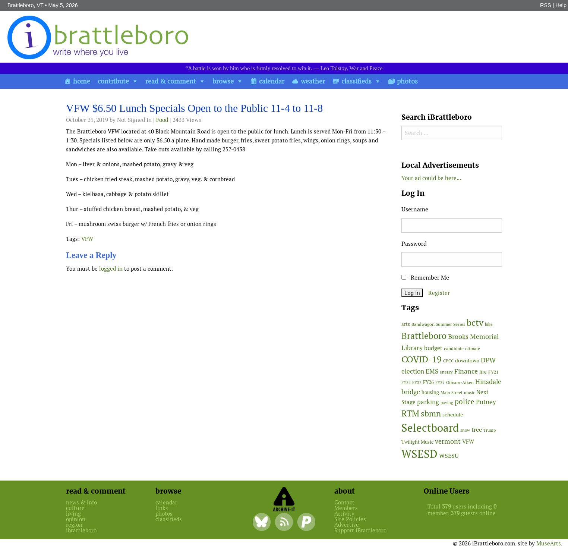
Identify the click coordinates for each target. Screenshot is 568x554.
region (74, 525)
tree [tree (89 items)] (476, 430)
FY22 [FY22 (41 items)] (406, 382)
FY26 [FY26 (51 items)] (428, 382)
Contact (344, 502)
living (73, 513)
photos (407, 81)
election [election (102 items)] (412, 371)
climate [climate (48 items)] (472, 349)
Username (414, 209)
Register (439, 292)
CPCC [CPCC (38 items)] (448, 360)
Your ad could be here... (431, 178)
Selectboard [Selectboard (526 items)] (430, 428)
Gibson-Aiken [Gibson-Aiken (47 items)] (460, 382)
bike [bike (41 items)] (489, 324)
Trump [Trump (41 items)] (489, 430)
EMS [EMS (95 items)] (432, 371)
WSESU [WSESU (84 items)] (449, 456)
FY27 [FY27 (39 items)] (440, 382)
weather (313, 81)
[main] (228, 190)
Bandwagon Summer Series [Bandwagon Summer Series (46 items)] (438, 324)
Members (346, 508)
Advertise (346, 525)
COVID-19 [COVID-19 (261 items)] (421, 359)
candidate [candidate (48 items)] (454, 349)
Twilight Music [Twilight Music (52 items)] (417, 442)
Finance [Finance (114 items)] (466, 371)
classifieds (356, 81)
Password (414, 244)
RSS (545, 5)
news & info (81, 502)
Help (561, 5)
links (161, 508)
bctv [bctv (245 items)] (475, 322)
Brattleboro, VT (25, 5)
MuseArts (548, 543)
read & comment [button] (170, 81)
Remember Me (425, 277)
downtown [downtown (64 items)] (467, 360)
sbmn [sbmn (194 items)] (431, 413)
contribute (113, 81)
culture (75, 508)
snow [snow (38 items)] (465, 430)
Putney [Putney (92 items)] (486, 402)
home (81, 81)
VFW (87, 238)
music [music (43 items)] (469, 392)
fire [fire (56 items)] (483, 372)
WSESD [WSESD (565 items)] (419, 454)
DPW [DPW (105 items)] (488, 360)
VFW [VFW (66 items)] (468, 441)
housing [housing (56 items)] (430, 392)
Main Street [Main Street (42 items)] (452, 392)
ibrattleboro (81, 530)
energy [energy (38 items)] (446, 372)
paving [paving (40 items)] (447, 402)
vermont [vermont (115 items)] (448, 441)
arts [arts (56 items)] (405, 324)
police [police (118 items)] (464, 401)
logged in (111, 268)
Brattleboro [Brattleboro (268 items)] (423, 335)
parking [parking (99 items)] (428, 402)
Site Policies (350, 519)
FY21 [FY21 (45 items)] (493, 372)
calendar (271, 81)
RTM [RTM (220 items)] (410, 413)
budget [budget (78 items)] (433, 348)
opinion (75, 519)
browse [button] (223, 81)
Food (162, 119)
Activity (344, 513)
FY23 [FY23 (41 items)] (417, 382)
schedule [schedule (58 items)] (452, 414)
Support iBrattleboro (360, 530)
